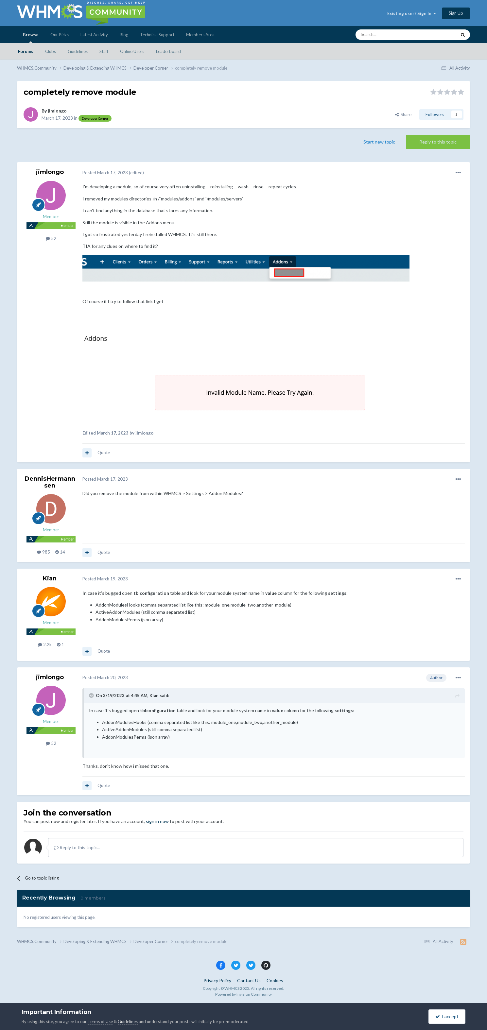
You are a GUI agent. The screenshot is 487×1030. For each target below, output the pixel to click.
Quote (103, 452)
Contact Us (249, 980)
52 (51, 238)
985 (43, 552)
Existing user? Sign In (411, 13)
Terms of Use (100, 1021)
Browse (31, 37)
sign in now (157, 821)
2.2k (45, 644)
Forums (25, 51)
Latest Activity (94, 34)
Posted (105, 172)
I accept (447, 1016)
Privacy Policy (217, 980)
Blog (124, 34)
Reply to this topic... (77, 847)
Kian (50, 578)
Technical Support (157, 34)
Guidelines (78, 51)
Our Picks (59, 34)
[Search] (391, 34)
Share (403, 114)
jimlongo (57, 110)
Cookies (275, 980)
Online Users (132, 51)
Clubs (50, 51)
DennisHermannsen (50, 482)
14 (60, 552)
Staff (103, 51)
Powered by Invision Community (243, 994)
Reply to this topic (438, 142)
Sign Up (456, 13)
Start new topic (379, 142)
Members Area (200, 34)
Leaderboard (168, 51)
